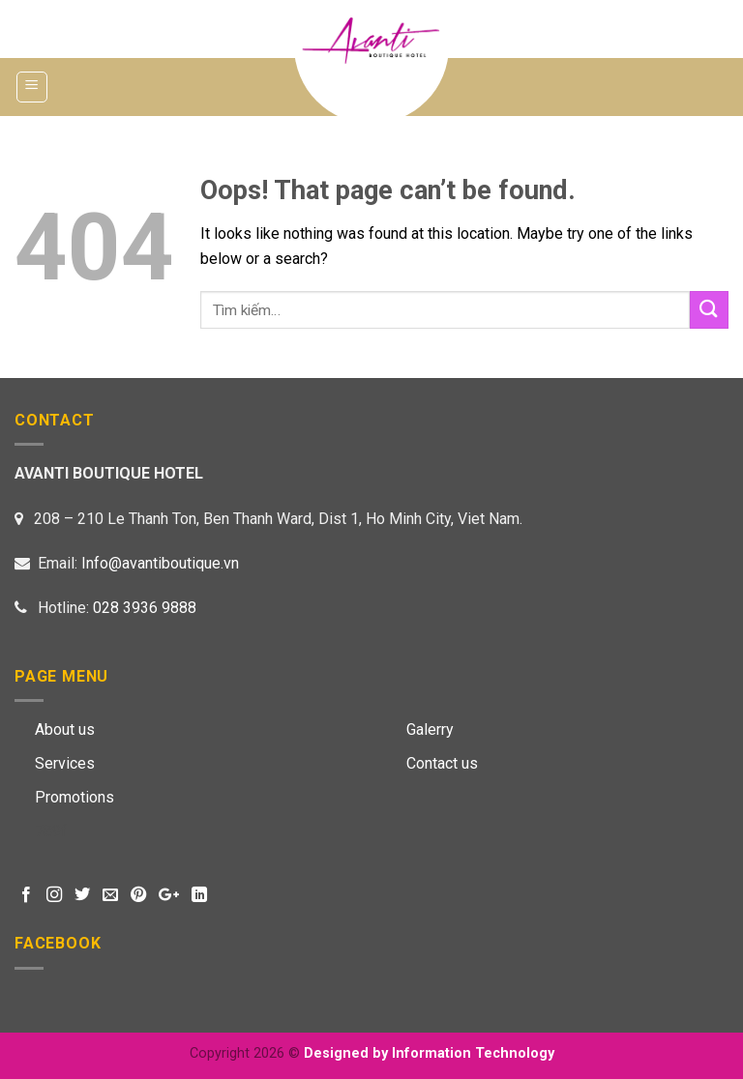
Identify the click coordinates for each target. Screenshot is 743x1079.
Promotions (74, 797)
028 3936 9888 (144, 607)
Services (65, 763)
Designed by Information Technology (429, 1053)
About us (65, 729)
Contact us (442, 763)
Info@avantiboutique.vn (160, 563)
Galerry (430, 729)
